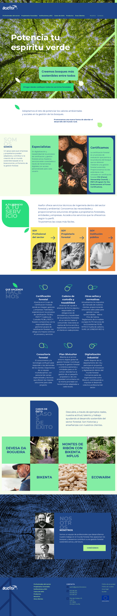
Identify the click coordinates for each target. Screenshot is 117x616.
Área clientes (38, 599)
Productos (69, 15)
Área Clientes (80, 15)
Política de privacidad (108, 584)
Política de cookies (108, 586)
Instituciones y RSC (46, 15)
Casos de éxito (59, 15)
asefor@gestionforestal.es (78, 587)
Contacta (100, 15)
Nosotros (93, 15)
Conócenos (92, 548)
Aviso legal (105, 589)
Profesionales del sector (11, 15)
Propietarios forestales (29, 15)
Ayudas (104, 591)
